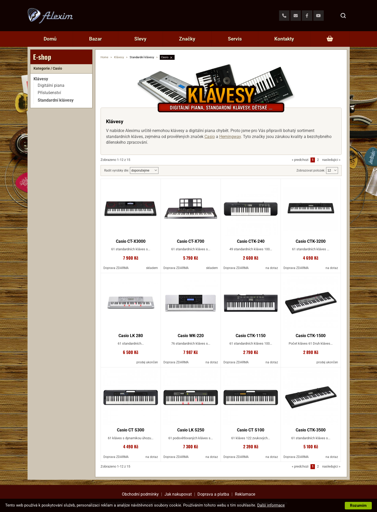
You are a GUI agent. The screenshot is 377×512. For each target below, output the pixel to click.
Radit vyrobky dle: (116, 170)
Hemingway (230, 136)
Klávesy (119, 57)
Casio (164, 57)
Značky (187, 39)
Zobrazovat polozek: (310, 170)
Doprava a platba (213, 494)
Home (104, 57)
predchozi (300, 160)
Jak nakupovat (178, 494)
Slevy (140, 39)
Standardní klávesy (56, 100)
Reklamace (245, 494)
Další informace (271, 505)
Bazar (95, 39)
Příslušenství (49, 92)
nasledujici (331, 160)
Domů (50, 39)
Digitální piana (51, 85)
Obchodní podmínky (140, 494)
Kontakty (284, 39)
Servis (235, 39)
